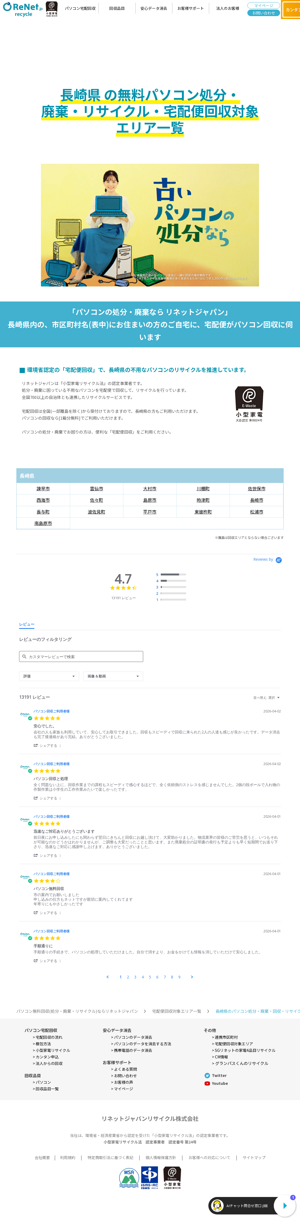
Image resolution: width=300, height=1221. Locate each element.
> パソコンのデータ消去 (131, 1037)
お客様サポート (190, 8)
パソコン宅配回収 (80, 8)
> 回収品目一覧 (46, 1088)
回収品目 (117, 8)
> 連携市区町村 (225, 1037)
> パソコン (42, 1082)
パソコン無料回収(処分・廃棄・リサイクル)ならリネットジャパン (77, 1011)
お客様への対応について (209, 1157)
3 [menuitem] (135, 977)
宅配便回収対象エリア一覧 (176, 1011)
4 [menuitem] (143, 977)
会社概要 (42, 1157)
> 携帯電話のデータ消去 (131, 1050)
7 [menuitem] (165, 977)
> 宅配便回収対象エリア (232, 1043)
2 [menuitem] (128, 977)
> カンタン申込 (46, 1056)
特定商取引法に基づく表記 (110, 1157)
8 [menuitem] (172, 977)
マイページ (263, 5)
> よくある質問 (124, 1069)
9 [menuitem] (179, 977)
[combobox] (49, 676)
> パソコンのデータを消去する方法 (141, 1043)
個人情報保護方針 (161, 1157)
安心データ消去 (153, 8)
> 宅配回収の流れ (47, 1037)
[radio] (172, 575)
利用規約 (67, 1157)
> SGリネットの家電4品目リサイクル (243, 1050)
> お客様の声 (122, 1082)
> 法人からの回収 (47, 1063)
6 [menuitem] (157, 977)
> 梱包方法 (42, 1043)
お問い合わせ (263, 13)
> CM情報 (220, 1056)
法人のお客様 (227, 8)
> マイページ (122, 1088)
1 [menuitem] (120, 977)
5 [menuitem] (150, 977)
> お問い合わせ (124, 1075)
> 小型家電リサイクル (51, 1050)
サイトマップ (254, 1157)
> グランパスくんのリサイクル (240, 1063)
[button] (48, 745)
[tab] (26, 625)
